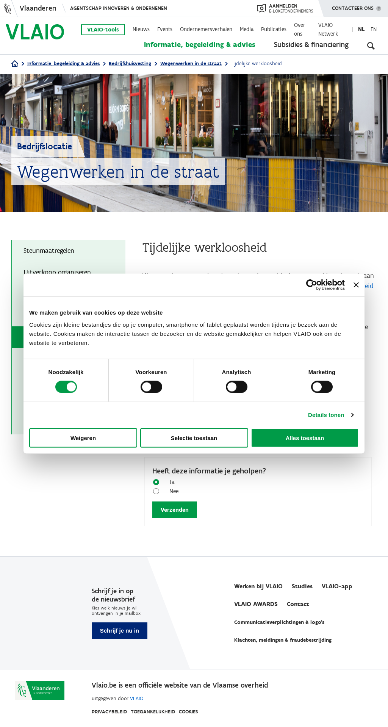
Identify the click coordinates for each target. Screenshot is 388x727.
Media (246, 29)
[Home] (14, 64)
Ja (169, 482)
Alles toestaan (305, 437)
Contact (298, 604)
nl (361, 29)
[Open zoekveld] (371, 45)
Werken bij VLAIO (258, 586)
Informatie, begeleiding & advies (199, 44)
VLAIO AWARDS (256, 604)
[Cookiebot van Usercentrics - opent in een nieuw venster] (311, 285)
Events (164, 29)
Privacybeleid (109, 711)
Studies (302, 586)
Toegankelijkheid (153, 711)
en (374, 29)
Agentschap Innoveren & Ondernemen (118, 8)
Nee (171, 491)
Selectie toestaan (194, 437)
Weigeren (83, 437)
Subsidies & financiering (311, 44)
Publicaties (273, 29)
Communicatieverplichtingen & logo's (279, 622)
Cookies (188, 711)
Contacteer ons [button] (353, 5)
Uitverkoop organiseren (57, 272)
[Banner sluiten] (356, 285)
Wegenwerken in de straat (191, 63)
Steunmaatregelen (48, 250)
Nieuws (141, 29)
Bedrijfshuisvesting (130, 63)
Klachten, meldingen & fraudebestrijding (283, 640)
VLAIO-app (337, 586)
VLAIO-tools (103, 29)
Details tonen (326, 415)
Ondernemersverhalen (206, 29)
